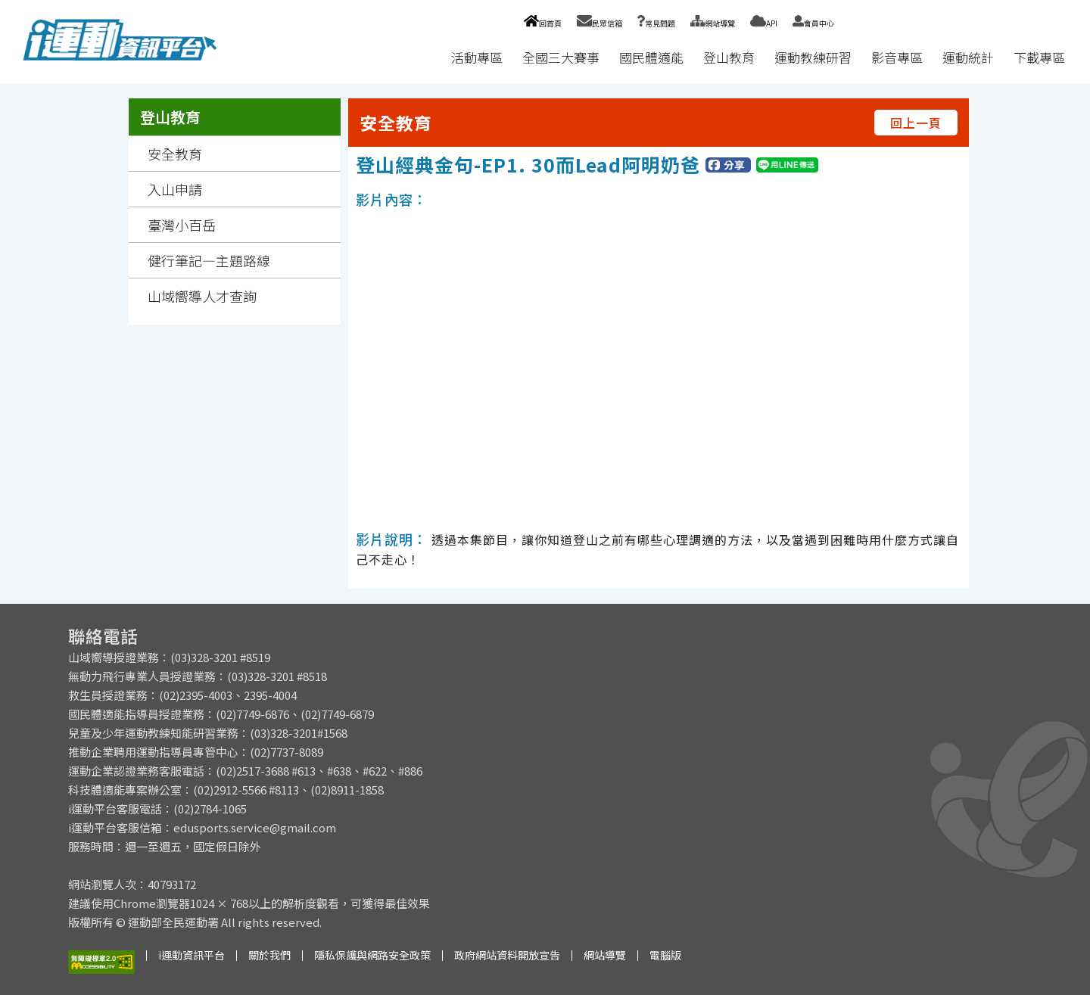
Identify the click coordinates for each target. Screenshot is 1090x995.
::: (426, 57)
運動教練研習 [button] (813, 57)
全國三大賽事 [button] (561, 57)
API (763, 23)
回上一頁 (916, 122)
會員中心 (813, 23)
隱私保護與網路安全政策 (372, 954)
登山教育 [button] (729, 57)
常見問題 (656, 23)
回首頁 (542, 23)
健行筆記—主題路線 (209, 260)
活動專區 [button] (477, 57)
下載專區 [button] (1039, 57)
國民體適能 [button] (651, 57)
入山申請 (175, 189)
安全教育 (175, 153)
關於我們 (269, 954)
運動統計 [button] (968, 57)
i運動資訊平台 (191, 954)
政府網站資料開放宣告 (507, 954)
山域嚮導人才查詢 (202, 296)
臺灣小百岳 (182, 225)
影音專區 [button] (897, 57)
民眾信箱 (599, 23)
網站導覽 (712, 23)
